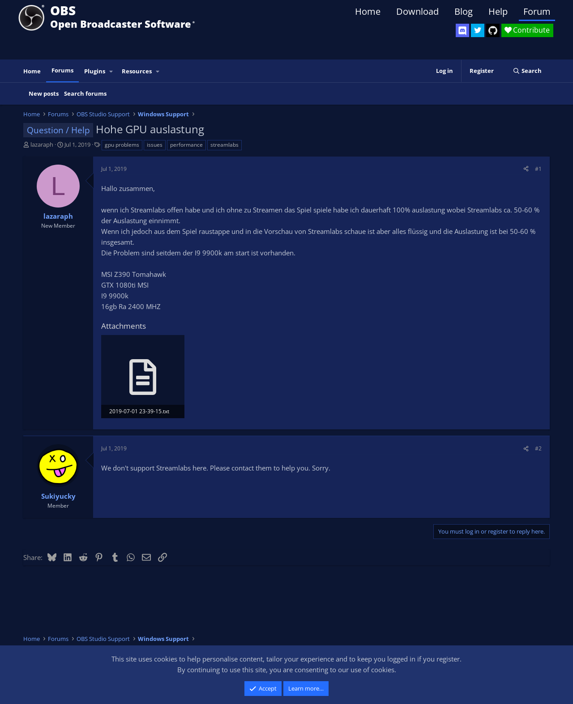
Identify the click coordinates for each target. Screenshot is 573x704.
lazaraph (41, 144)
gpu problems (122, 144)
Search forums (85, 93)
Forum (537, 11)
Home (368, 11)
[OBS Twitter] (477, 30)
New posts (44, 93)
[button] (111, 71)
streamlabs (224, 144)
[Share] (526, 168)
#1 (538, 169)
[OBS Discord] (462, 30)
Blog (463, 11)
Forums (62, 70)
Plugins (94, 71)
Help (498, 11)
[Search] (527, 71)
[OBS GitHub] (493, 30)
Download (417, 11)
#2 (538, 448)
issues (154, 144)
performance (186, 144)
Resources (137, 71)
